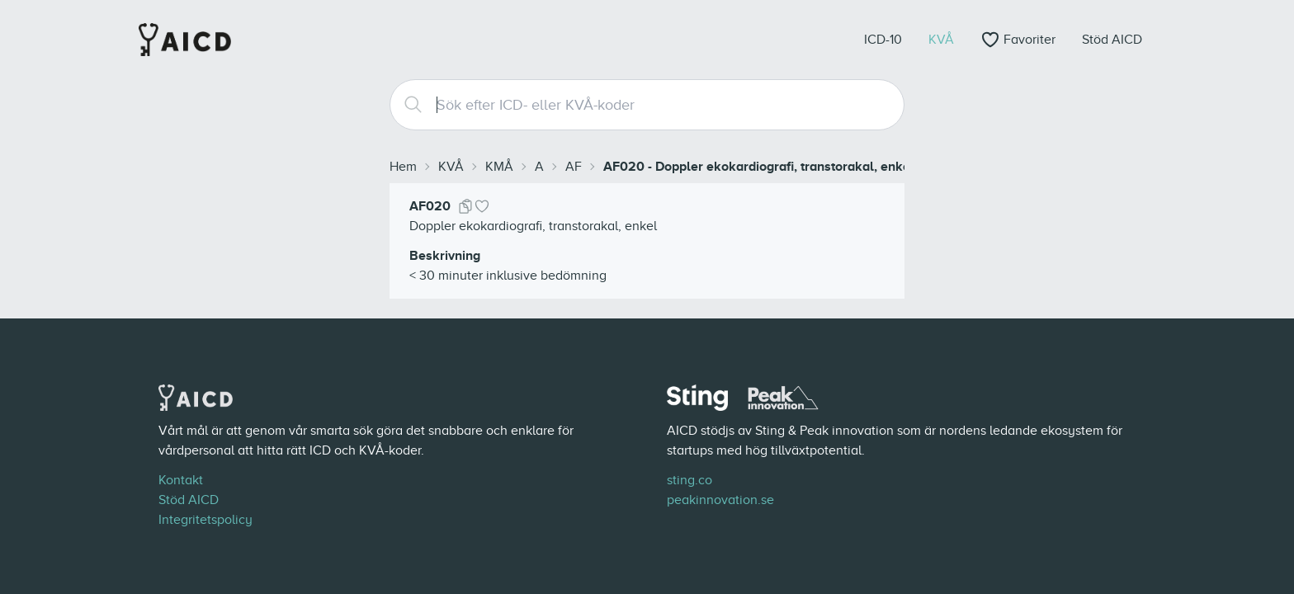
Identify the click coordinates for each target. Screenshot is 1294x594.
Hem (403, 166)
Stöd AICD (188, 500)
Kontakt (180, 480)
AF (573, 166)
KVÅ (451, 166)
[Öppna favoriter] (1018, 40)
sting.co (689, 480)
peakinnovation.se (720, 500)
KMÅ (499, 166)
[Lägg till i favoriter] (482, 206)
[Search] (406, 105)
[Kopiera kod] (465, 206)
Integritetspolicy (205, 519)
